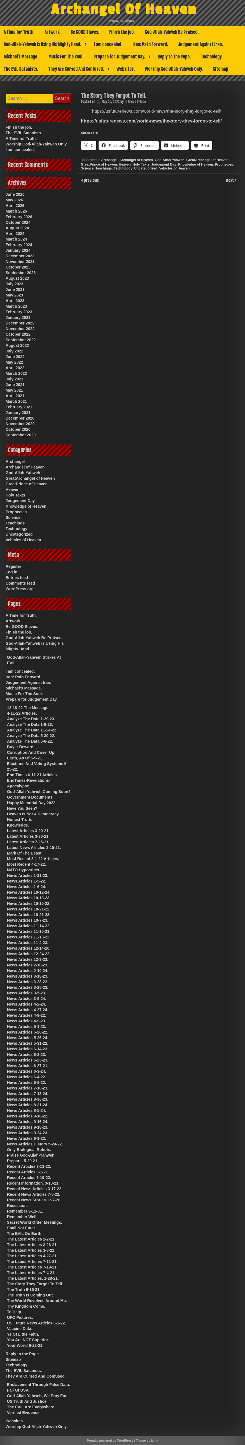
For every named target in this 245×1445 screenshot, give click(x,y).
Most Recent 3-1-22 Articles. (33, 858)
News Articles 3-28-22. (27, 982)
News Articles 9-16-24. (27, 1121)
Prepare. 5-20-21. (22, 1161)
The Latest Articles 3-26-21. (32, 1244)
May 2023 (14, 295)
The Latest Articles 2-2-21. (31, 1239)
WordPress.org (20, 589)
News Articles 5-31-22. (27, 1043)
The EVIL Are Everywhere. (31, 1407)
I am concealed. (108, 44)
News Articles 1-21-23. (27, 875)
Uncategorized (145, 168)
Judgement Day (163, 164)
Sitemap (220, 69)
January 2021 (18, 412)
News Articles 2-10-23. (27, 965)
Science (87, 168)
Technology (123, 168)
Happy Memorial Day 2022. (32, 803)
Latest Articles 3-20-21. (28, 831)
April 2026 (15, 205)
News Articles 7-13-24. (27, 1093)
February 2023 (19, 312)
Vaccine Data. (19, 1328)
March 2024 (16, 239)
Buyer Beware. (20, 747)
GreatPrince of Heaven (99, 164)
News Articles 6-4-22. (26, 1077)
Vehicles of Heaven (174, 168)
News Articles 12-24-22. (28, 954)
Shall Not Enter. (21, 1228)
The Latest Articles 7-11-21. (32, 1261)
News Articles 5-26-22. (27, 1032)
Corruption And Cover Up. (31, 752)
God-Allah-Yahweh (170, 160)
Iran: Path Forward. (150, 44)
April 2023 (15, 300)
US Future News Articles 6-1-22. (36, 1323)
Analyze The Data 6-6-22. (30, 741)
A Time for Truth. (19, 32)
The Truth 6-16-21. (24, 1289)
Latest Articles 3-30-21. (28, 836)
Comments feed (20, 583)
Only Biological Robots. (29, 1149)
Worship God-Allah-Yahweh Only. (174, 69)
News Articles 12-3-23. (27, 959)
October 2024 (18, 222)
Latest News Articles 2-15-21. (34, 847)
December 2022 (20, 323)
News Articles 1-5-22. (26, 881)
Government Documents (30, 797)
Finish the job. (122, 32)
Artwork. (52, 32)
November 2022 (20, 328)
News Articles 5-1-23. (26, 1026)
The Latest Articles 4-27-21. (32, 1256)
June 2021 (15, 384)
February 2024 (19, 245)
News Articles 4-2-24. (26, 1004)
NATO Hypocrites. (23, 870)
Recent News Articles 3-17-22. (34, 1189)
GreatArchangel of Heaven (207, 160)
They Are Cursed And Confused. (76, 69)
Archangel (109, 160)
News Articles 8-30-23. (27, 1099)
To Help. (14, 1312)
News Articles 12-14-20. (28, 948)
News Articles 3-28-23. (27, 987)
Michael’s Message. (21, 57)
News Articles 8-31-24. (27, 1105)
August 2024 (17, 228)
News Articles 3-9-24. (26, 998)
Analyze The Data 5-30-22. (31, 735)
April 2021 (15, 396)
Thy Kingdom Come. (26, 1306)
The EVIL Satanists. (21, 69)
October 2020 (18, 429)
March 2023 (16, 306)
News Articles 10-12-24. (28, 892)
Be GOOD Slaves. (85, 32)
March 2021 (16, 401)
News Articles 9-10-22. (27, 1116)
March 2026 (16, 211)
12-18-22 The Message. (28, 707)
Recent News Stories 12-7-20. (34, 1200)
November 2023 (20, 261)
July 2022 (14, 351)
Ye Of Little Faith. (23, 1334)
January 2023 (18, 317)
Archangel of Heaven (136, 160)
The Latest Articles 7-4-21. (31, 1272)
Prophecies (224, 164)
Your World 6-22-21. (25, 1345)
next (230, 179)
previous (91, 179)
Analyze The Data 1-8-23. (30, 724)
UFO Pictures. (20, 1317)
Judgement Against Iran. (200, 44)
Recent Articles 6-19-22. (29, 1177)
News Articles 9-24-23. (27, 1133)
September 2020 (21, 435)
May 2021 (14, 390)
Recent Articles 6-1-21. (28, 1172)
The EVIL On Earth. (25, 1233)
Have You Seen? (22, 808)
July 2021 (14, 379)
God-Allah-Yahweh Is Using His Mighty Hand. (42, 44)
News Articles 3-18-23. (27, 976)
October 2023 (18, 267)
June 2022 (15, 356)
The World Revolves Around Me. (37, 1300)
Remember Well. (22, 1217)
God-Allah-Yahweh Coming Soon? (39, 791)
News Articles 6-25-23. (27, 1060)
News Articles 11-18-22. (28, 937)
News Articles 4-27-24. (27, 1010)
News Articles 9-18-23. (27, 1127)
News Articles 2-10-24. (27, 970)
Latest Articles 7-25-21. (28, 842)
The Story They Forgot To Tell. (35, 1284)
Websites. (125, 69)
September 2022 (21, 340)
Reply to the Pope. (174, 57)
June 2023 (15, 289)
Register (13, 566)
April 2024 (15, 233)
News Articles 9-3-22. (26, 1138)
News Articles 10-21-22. (28, 909)
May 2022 (14, 362)
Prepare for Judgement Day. (119, 57)
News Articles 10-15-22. (28, 903)
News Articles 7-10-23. (27, 1088)
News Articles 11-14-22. (28, 926)
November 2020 (20, 424)
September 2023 (21, 272)
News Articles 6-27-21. (27, 1065)
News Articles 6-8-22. (26, 1082)
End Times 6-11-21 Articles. (32, 775)
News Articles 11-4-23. (27, 942)
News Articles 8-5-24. (26, 1110)
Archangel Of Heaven (124, 9)
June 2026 (15, 194)
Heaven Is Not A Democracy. (33, 814)
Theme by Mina (147, 1440)
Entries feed (17, 577)
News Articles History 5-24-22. (35, 1144)
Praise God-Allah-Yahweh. (31, 1155)
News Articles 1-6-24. (26, 886)
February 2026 (19, 217)
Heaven (125, 164)
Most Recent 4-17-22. (26, 864)
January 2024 (18, 250)
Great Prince (137, 102)
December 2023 (20, 256)
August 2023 (17, 278)
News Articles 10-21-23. (28, 914)
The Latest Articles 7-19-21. (32, 1267)
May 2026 (14, 200)
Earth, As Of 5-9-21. (25, 758)
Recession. (17, 1205)
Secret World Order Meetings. (34, 1222)
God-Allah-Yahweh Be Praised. (172, 32)
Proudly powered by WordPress (110, 1440)
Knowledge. (18, 825)
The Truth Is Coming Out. (30, 1295)
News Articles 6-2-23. (26, 1054)
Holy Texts (141, 164)
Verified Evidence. (24, 1412)
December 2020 (20, 418)
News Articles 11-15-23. (28, 931)
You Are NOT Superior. (28, 1340)
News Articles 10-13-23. (28, 898)
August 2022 (17, 345)
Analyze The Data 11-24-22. (32, 730)
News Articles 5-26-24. (27, 1037)
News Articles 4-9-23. (26, 1021)
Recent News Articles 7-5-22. (33, 1194)
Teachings (103, 168)
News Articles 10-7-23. (27, 920)
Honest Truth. (19, 819)
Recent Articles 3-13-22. (29, 1166)
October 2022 (18, 334)
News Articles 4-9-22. (26, 1015)
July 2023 (14, 284)
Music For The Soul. (65, 57)
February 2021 (19, 407)
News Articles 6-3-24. (26, 1071)
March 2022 (16, 373)
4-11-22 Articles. (22, 713)
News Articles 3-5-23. (26, 993)
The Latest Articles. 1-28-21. (33, 1278)
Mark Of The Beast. (25, 853)
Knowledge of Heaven (195, 164)
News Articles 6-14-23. (27, 1049)
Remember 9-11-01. (25, 1211)
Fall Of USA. (18, 1390)
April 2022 (15, 368)
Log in (11, 572)
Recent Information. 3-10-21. (33, 1183)
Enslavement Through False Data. (38, 1384)
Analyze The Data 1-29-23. (31, 719)
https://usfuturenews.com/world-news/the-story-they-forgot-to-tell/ (151, 121)
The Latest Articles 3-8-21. (31, 1250)
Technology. (211, 57)
